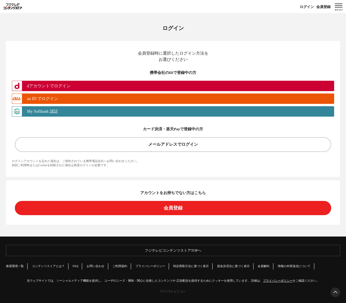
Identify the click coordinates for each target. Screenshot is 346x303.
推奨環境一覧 (15, 266)
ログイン (307, 7)
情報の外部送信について (294, 266)
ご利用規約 (119, 266)
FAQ (75, 266)
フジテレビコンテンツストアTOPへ (173, 250)
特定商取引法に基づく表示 (191, 266)
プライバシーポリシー (150, 266)
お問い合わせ (95, 266)
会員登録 (323, 7)
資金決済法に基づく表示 (233, 266)
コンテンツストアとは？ (48, 266)
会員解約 (264, 266)
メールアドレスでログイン (173, 144)
